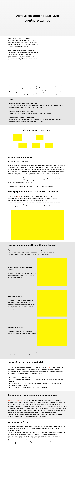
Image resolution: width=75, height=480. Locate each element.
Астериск (49, 367)
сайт (18, 196)
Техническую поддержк (15, 400)
